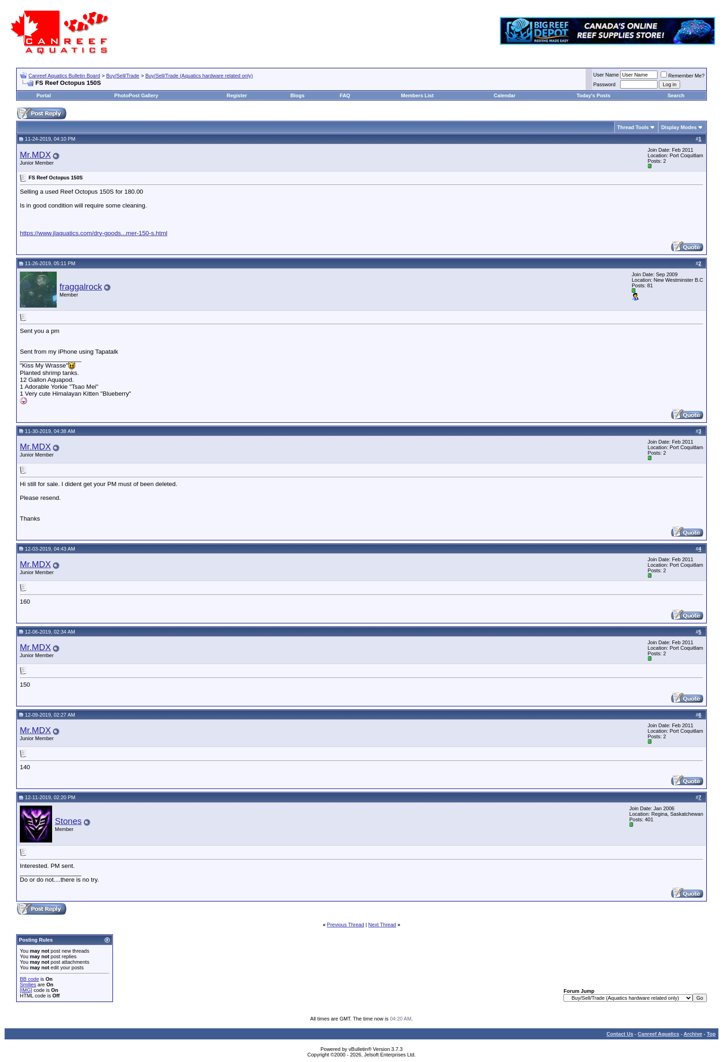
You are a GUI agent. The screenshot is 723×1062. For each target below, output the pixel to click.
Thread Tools (633, 127)
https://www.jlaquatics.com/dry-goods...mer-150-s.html (93, 233)
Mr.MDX (35, 155)
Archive (693, 1034)
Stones (68, 821)
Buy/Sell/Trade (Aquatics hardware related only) (199, 75)
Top (711, 1034)
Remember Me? (683, 75)
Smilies (28, 984)
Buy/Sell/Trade (122, 75)
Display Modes (679, 127)
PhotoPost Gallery (136, 95)
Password (604, 84)
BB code (29, 979)
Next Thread (382, 924)
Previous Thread (345, 924)
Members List (417, 95)
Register (237, 95)
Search (676, 95)
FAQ (345, 95)
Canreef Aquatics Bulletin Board (64, 75)
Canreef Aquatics (658, 1034)
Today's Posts (593, 95)
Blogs (297, 95)
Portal (43, 95)
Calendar (505, 95)
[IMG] (26, 990)
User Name (606, 74)
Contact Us (619, 1034)
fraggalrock (80, 286)
